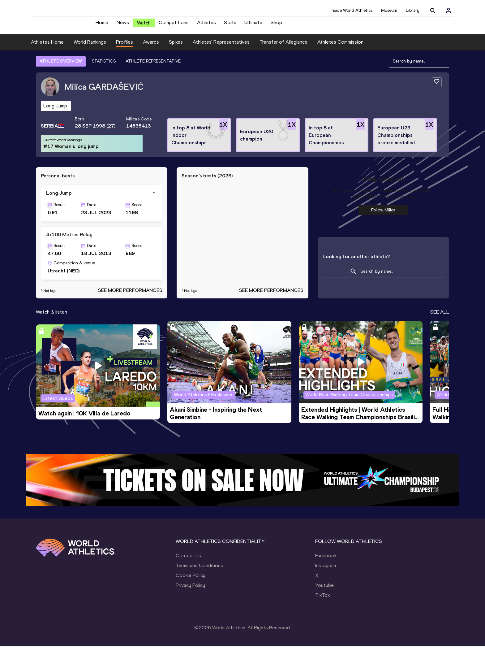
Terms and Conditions (199, 570)
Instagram (325, 570)
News (123, 25)
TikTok (322, 600)
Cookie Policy (190, 580)
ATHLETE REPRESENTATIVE (153, 65)
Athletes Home (47, 47)
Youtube (324, 590)
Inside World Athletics (351, 10)
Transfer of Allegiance (283, 47)
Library (412, 10)
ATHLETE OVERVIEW (61, 65)
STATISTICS (104, 65)
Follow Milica (383, 214)
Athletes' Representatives (221, 47)
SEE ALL (439, 316)
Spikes (176, 47)
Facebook (326, 560)
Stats (230, 25)
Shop (276, 25)
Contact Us (188, 560)
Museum (389, 10)
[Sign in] (448, 10)
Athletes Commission (340, 47)
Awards (151, 47)
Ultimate (253, 25)
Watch (144, 25)
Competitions (174, 25)
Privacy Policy (190, 590)
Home (102, 25)
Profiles (124, 47)
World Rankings (90, 47)
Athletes (206, 25)
